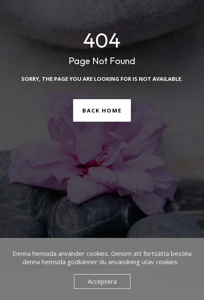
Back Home (102, 110)
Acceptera (102, 281)
